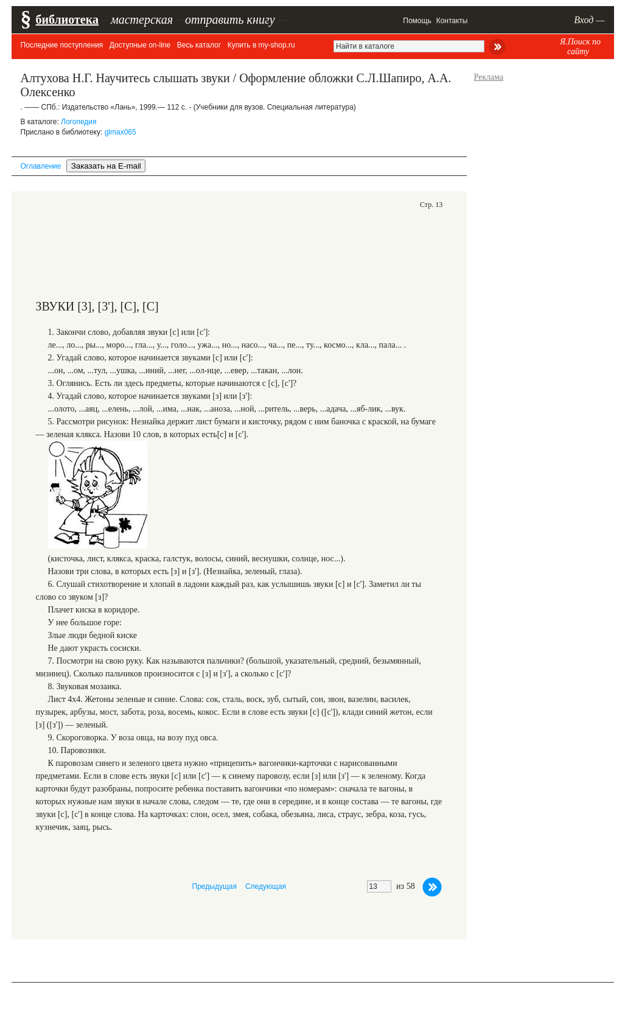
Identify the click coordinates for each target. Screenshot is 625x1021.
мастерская (142, 19)
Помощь (417, 20)
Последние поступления (62, 45)
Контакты (452, 20)
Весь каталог (199, 45)
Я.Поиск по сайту (580, 46)
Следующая (265, 886)
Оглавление (41, 166)
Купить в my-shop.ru (261, 45)
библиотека (67, 19)
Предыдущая (214, 886)
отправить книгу (230, 19)
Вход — (589, 20)
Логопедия (78, 122)
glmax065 (120, 132)
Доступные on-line (140, 45)
